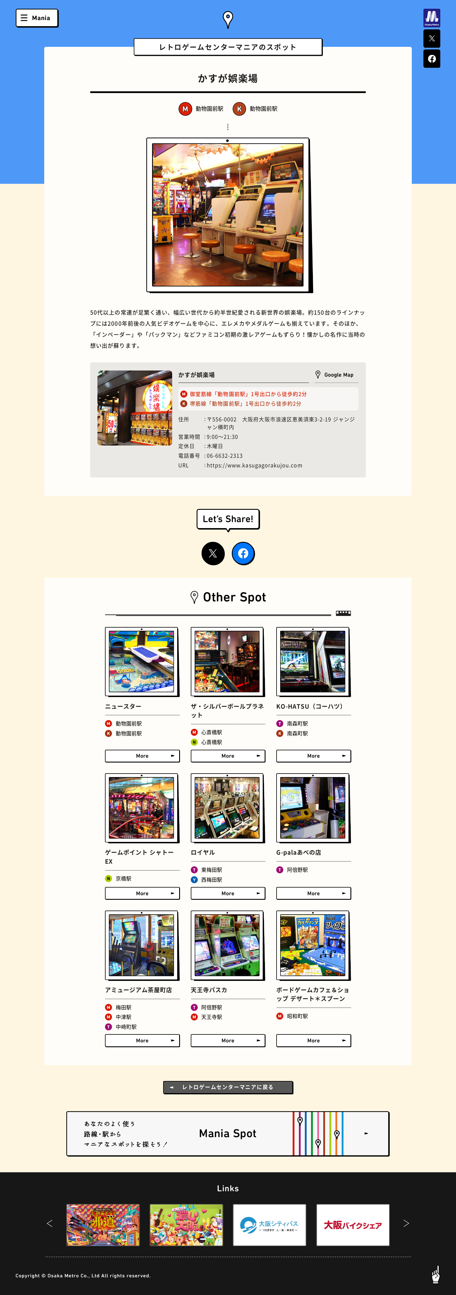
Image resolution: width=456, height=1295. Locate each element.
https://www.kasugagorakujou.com (254, 465)
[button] (50, 1225)
